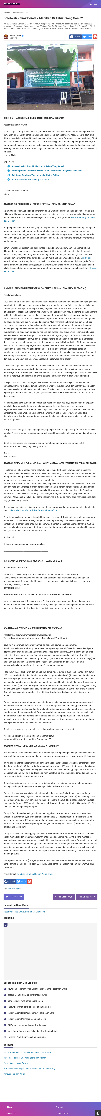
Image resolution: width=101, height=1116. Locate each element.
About (9, 1107)
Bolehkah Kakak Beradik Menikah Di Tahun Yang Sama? (37, 166)
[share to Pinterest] (95, 36)
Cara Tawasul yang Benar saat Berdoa (25, 1001)
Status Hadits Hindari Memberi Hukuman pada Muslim (27, 1052)
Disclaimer (12, 1113)
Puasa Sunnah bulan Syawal (16, 1063)
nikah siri (86, 258)
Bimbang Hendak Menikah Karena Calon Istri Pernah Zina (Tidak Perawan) (46, 170)
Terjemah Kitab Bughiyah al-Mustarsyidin (26, 1037)
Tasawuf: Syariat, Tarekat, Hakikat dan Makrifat (29, 1007)
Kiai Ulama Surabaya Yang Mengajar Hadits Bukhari (35, 175)
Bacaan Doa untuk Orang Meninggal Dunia (27, 995)
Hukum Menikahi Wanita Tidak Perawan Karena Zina (33, 510)
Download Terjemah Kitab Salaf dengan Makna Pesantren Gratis (37, 989)
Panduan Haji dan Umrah (14, 1074)
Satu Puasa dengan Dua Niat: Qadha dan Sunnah (25, 1058)
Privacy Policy (62, 1113)
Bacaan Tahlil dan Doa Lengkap (20, 983)
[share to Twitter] (87, 36)
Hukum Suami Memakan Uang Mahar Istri (26, 1019)
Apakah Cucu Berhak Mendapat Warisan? (30, 179)
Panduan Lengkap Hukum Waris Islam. (35, 874)
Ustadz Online (17, 36)
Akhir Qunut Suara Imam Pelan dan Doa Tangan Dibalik (33, 1031)
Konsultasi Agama (14, 888)
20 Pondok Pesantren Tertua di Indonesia (26, 1025)
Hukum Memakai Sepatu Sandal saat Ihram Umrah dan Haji (29, 1068)
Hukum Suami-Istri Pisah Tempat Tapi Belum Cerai (30, 1013)
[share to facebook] (75, 36)
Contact (59, 1107)
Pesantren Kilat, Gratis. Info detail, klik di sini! (24, 912)
